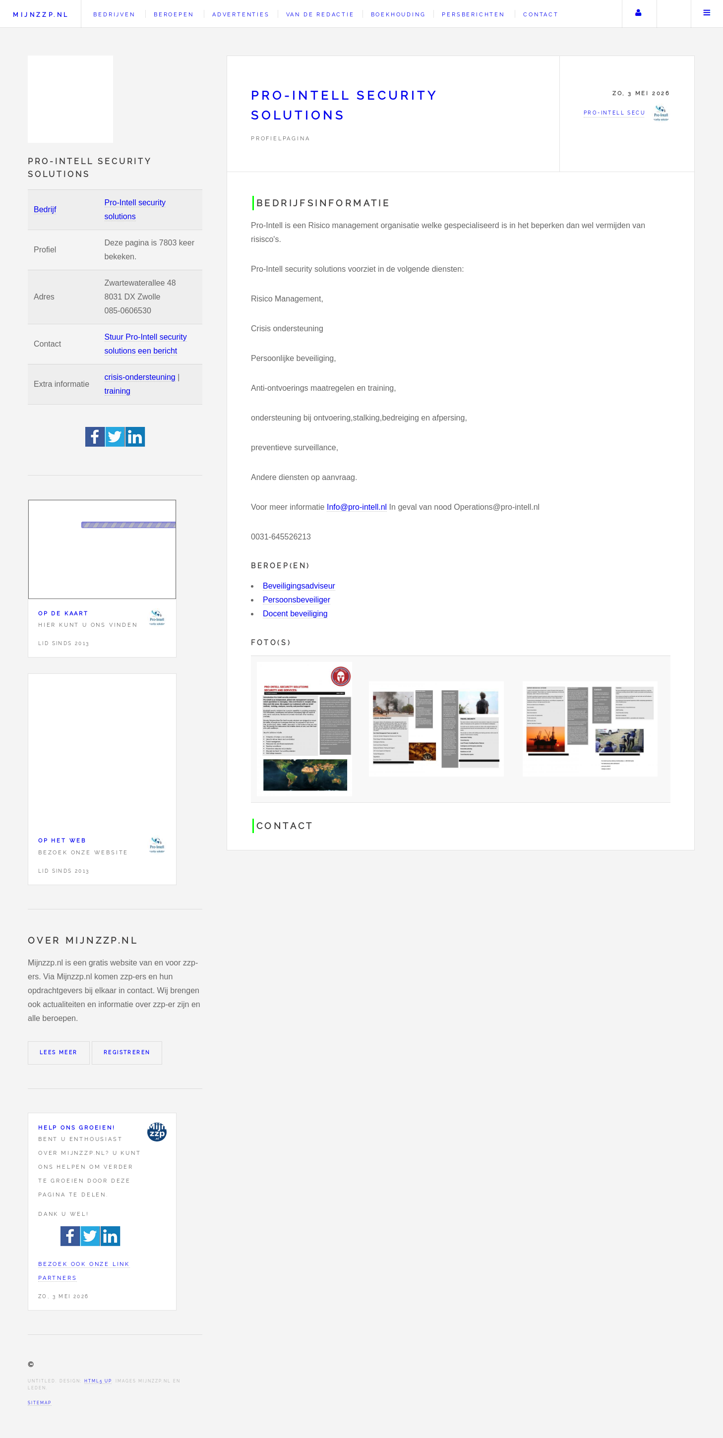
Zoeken (673, 14)
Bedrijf (45, 209)
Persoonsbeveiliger (296, 600)
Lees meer (59, 1052)
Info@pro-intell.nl (357, 507)
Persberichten (473, 14)
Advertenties (241, 14)
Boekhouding (398, 14)
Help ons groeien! (77, 1127)
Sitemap (40, 1402)
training (117, 391)
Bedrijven (114, 14)
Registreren (127, 1052)
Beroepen (173, 14)
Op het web (62, 840)
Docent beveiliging (295, 613)
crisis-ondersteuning (140, 377)
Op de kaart (63, 613)
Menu (707, 14)
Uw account (638, 14)
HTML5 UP (98, 1380)
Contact (541, 14)
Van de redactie (320, 14)
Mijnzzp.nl (41, 14)
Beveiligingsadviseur (299, 586)
